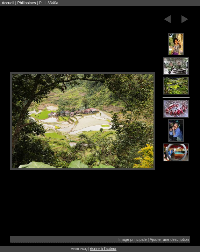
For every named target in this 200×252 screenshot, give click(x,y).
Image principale (133, 239)
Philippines (26, 3)
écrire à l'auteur (103, 248)
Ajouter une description (169, 239)
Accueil (8, 3)
